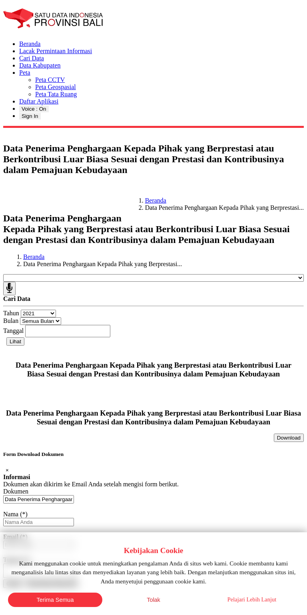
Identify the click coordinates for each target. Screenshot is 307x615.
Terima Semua (55, 600)
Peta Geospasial (55, 87)
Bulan (10, 320)
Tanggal (13, 330)
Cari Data (31, 58)
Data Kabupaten (40, 65)
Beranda (29, 43)
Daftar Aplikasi (38, 101)
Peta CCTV (50, 79)
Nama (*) (15, 514)
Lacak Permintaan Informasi (55, 51)
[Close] (7, 470)
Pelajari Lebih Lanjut (251, 599)
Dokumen (15, 491)
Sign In (30, 116)
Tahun (11, 313)
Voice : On (34, 109)
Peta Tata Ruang (56, 94)
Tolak (153, 600)
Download (289, 438)
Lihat (15, 341)
